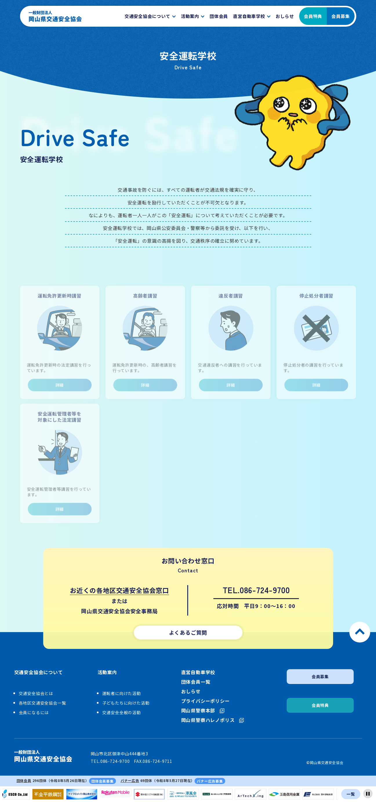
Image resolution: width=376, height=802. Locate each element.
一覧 (350, 794)
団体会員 (24, 780)
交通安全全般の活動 (121, 712)
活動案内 (107, 672)
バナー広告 (130, 780)
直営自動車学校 (198, 672)
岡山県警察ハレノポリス (212, 720)
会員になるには (34, 712)
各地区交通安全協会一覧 (42, 703)
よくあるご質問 (188, 632)
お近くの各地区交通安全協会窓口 (119, 590)
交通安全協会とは (36, 693)
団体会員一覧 (195, 682)
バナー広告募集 (210, 781)
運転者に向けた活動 (121, 693)
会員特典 (313, 16)
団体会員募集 (102, 781)
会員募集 (340, 16)
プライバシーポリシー (205, 701)
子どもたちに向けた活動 (126, 703)
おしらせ (191, 691)
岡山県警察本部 (203, 710)
